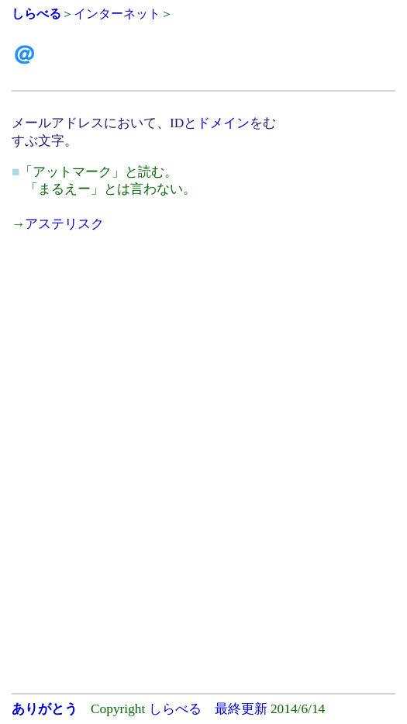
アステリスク (64, 224)
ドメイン (223, 123)
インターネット (117, 13)
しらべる (175, 708)
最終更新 (241, 708)
